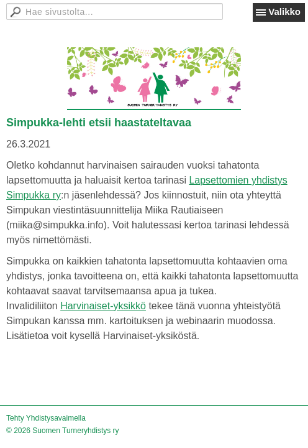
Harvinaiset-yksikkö (103, 306)
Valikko (284, 11)
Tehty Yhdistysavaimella (46, 418)
